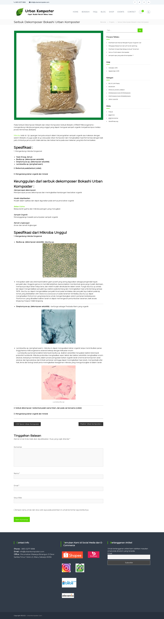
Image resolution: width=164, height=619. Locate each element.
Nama (17, 473)
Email (16, 486)
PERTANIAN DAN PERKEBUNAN (120, 96)
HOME (75, 12)
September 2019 (114, 71)
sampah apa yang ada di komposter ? (121, 55)
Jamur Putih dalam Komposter (119, 52)
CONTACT (132, 12)
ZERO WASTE (113, 99)
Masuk (111, 112)
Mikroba (17, 135)
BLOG (103, 12)
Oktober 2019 (113, 68)
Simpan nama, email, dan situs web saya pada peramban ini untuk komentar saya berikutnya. (52, 510)
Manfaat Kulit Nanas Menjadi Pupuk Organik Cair (125, 42)
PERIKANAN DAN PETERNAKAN (119, 93)
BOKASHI (86, 12)
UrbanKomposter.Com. (34, 615)
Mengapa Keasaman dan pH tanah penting (123, 46)
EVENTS (120, 12)
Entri (112, 115)
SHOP (111, 12)
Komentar (18, 447)
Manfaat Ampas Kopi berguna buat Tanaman (124, 49)
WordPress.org (113, 121)
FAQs (95, 12)
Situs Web (18, 498)
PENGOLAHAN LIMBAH (117, 90)
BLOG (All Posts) (114, 83)
